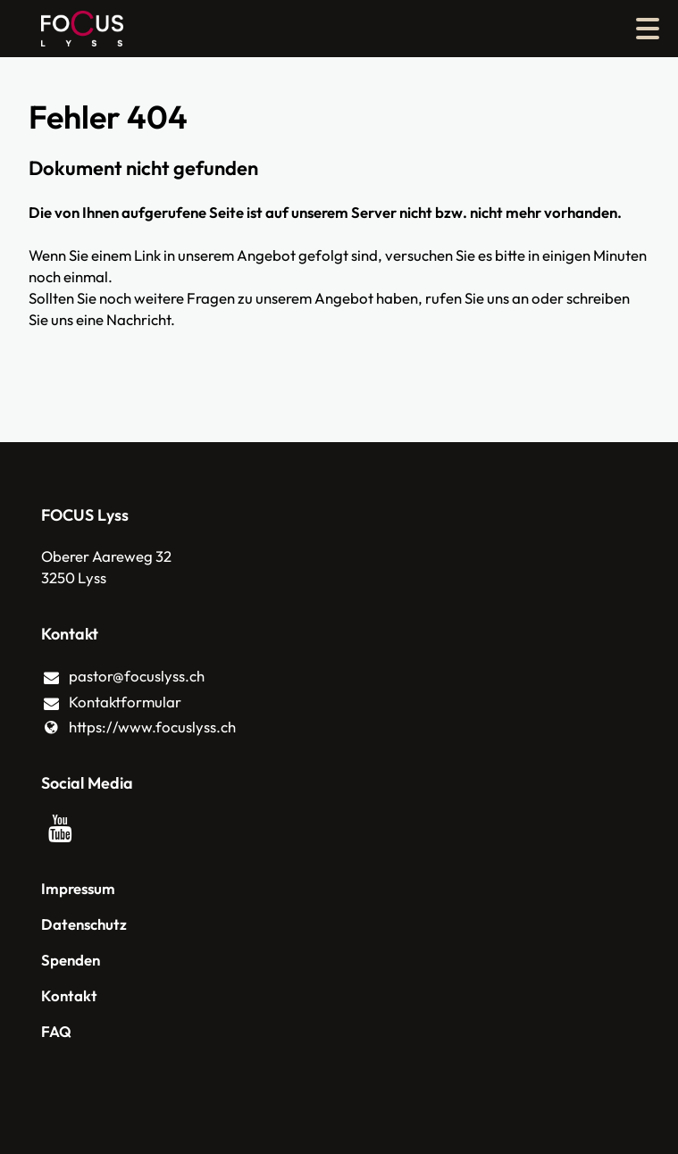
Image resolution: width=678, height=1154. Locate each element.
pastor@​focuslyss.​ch (123, 676)
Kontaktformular (111, 702)
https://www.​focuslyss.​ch (139, 727)
